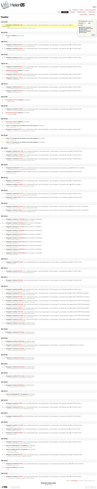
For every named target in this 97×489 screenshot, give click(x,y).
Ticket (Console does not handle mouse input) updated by (24, 138)
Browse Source (82, 12)
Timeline (65, 12)
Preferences (75, 9)
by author (86, 25)
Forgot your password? (90, 9)
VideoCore (29, 211)
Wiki (59, 12)
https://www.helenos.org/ (90, 487)
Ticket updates (83, 29)
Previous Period (83, 14)
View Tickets (91, 12)
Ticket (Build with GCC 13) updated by (19, 394)
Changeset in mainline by (42, 45)
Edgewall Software (16, 487)
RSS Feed (49, 484)
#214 (16, 186)
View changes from (87, 21)
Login (69, 9)
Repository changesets (85, 31)
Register (82, 9)
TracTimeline (74, 480)
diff (8, 37)
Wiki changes (83, 32)
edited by (13, 35)
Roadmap (72, 12)
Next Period (91, 14)
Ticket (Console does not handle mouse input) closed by (23, 125)
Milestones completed (85, 27)
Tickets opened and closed (86, 28)
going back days (84, 23)
